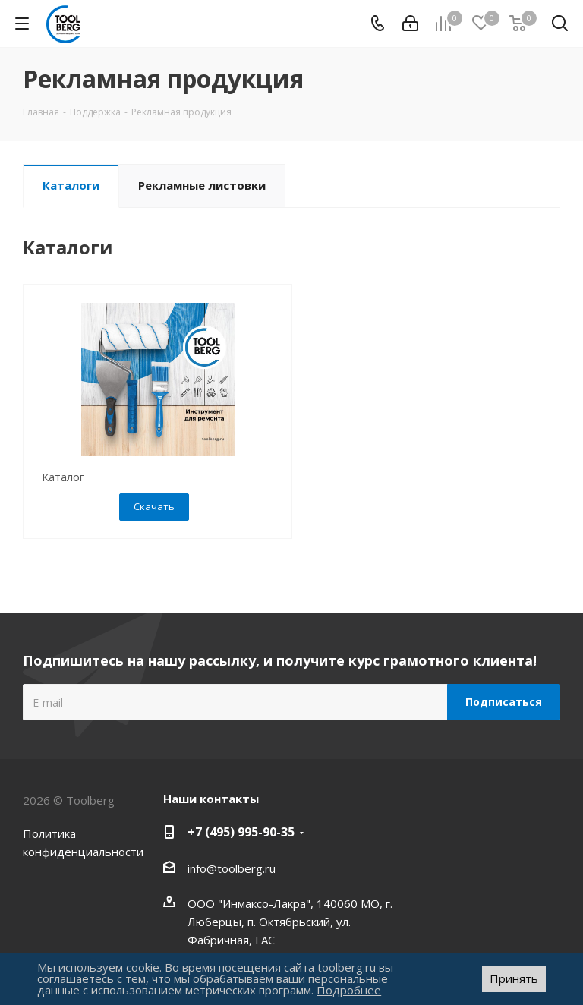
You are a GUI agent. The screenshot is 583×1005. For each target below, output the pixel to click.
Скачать (154, 506)
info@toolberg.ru (232, 868)
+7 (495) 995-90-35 (241, 832)
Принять (514, 978)
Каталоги (71, 185)
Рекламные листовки (202, 185)
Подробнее (349, 989)
